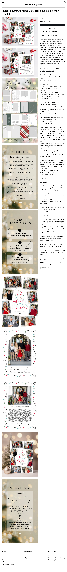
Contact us (5, 566)
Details (42, 35)
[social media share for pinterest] (47, 31)
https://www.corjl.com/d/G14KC (48, 80)
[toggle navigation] (3, 2)
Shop (3, 556)
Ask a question (53, 31)
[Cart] (65, 2)
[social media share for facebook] (40, 31)
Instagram (26, 558)
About (3, 558)
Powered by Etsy (53, 560)
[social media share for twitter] (44, 31)
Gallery (4, 562)
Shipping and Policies (8, 564)
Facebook (26, 556)
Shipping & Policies (51, 35)
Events (4, 560)
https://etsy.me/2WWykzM (47, 71)
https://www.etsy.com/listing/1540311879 (51, 106)
